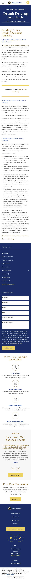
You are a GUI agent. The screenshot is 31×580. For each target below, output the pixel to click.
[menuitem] (15, 253)
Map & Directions (15, 555)
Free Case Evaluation (15, 529)
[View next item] (18, 469)
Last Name (5, 302)
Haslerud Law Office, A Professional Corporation (16, 45)
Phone (3, 307)
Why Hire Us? (15, 517)
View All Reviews (15, 475)
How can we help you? (7, 322)
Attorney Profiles (15, 513)
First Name (5, 297)
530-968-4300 (15, 563)
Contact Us (16, 523)
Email (3, 312)
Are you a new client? (7, 317)
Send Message (8, 348)
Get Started (15, 499)
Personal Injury (15, 520)
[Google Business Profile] (11, 538)
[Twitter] (19, 538)
